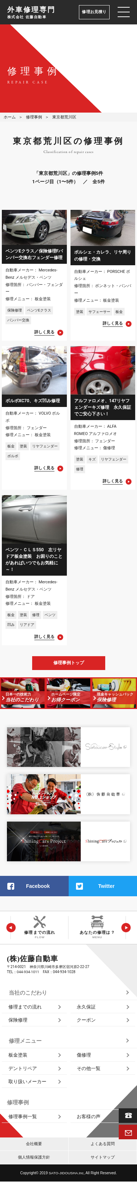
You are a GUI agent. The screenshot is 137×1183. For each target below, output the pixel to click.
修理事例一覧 (22, 1118)
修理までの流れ (25, 1008)
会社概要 (34, 1145)
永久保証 (86, 1008)
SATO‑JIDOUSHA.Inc (66, 1174)
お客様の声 (88, 1118)
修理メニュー (25, 1042)
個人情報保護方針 (34, 1158)
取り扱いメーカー (27, 1083)
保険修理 (17, 1021)
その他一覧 (88, 1069)
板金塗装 (17, 1056)
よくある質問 (103, 1145)
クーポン (86, 1021)
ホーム (10, 117)
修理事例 (34, 117)
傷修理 (84, 1056)
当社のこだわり (28, 994)
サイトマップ (103, 1158)
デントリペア (22, 1069)
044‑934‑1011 (28, 973)
